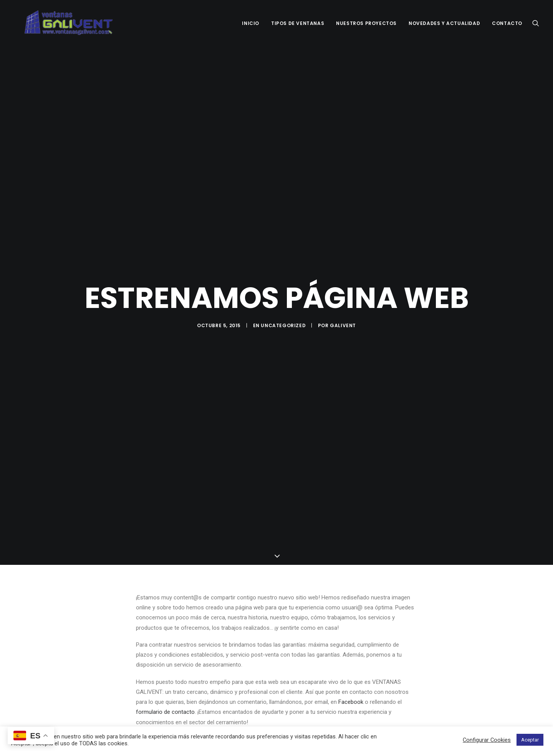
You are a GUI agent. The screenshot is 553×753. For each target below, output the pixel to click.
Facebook (350, 691)
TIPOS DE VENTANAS (297, 23)
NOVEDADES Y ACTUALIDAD (444, 23)
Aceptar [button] (530, 740)
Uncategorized (283, 321)
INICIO (250, 23)
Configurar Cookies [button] (487, 739)
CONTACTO (507, 23)
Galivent (343, 321)
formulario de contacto (165, 702)
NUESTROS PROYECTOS (366, 23)
